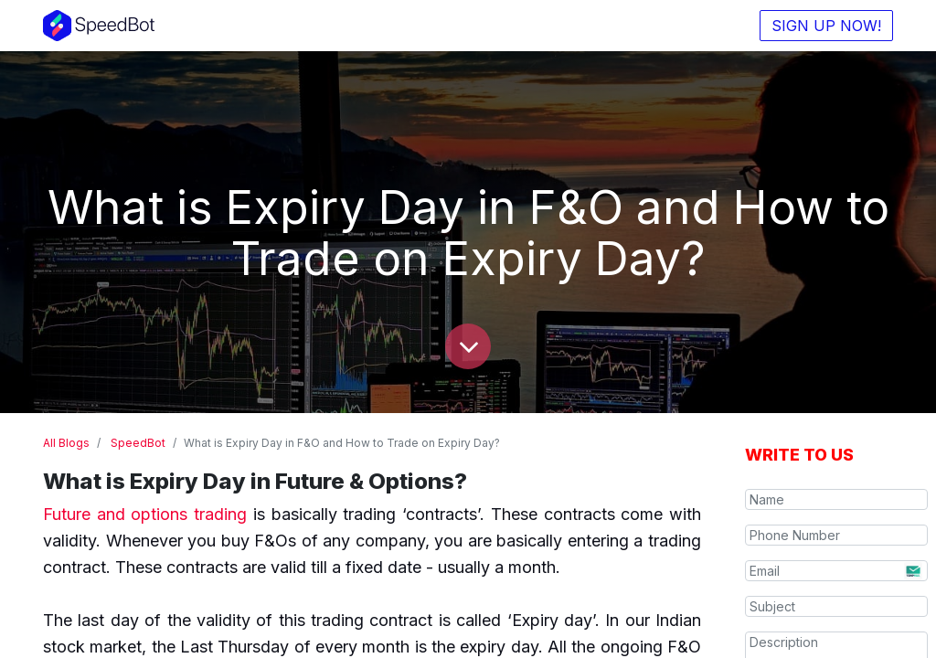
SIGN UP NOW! (826, 25)
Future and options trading (145, 514)
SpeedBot (138, 443)
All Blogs (66, 443)
